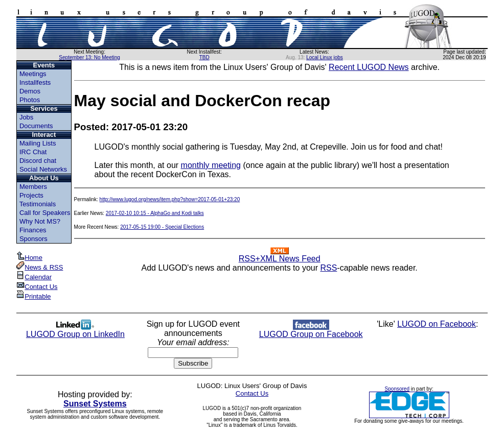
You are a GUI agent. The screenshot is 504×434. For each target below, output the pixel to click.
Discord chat (37, 160)
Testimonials (37, 204)
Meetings (33, 74)
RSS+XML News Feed (279, 255)
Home (29, 257)
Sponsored (397, 389)
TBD (204, 57)
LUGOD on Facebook (436, 324)
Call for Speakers (45, 212)
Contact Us (36, 287)
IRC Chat (33, 152)
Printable (33, 296)
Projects (31, 195)
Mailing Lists (37, 143)
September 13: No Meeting (89, 57)
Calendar (34, 277)
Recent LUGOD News (369, 67)
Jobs (26, 117)
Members (33, 186)
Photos (29, 100)
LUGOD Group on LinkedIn (75, 331)
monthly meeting (211, 165)
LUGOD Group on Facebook (311, 331)
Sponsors (33, 239)
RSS (328, 267)
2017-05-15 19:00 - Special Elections (162, 227)
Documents (36, 126)
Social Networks (43, 169)
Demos (29, 91)
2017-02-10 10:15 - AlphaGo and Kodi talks (155, 213)
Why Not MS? (39, 221)
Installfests (35, 82)
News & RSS (39, 267)
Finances (33, 230)
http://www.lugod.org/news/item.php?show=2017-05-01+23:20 (170, 199)
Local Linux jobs (324, 57)
